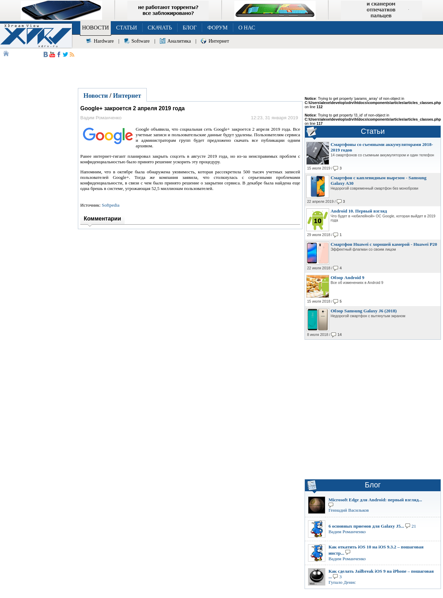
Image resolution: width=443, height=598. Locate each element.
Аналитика (179, 41)
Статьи (373, 131)
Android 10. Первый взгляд (359, 211)
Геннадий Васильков (348, 510)
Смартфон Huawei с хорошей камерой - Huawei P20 (384, 244)
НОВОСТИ (95, 28)
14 (339, 334)
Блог (373, 485)
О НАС (246, 28)
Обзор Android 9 (347, 277)
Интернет (218, 41)
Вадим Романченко (347, 531)
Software (141, 41)
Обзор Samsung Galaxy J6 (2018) (364, 310)
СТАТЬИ (126, 28)
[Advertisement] (260, 67)
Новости (95, 95)
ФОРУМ (217, 28)
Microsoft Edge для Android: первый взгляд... (375, 499)
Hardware (104, 41)
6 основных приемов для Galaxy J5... (366, 526)
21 (414, 525)
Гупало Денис (342, 582)
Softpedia (110, 205)
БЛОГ (190, 28)
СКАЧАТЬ (160, 28)
